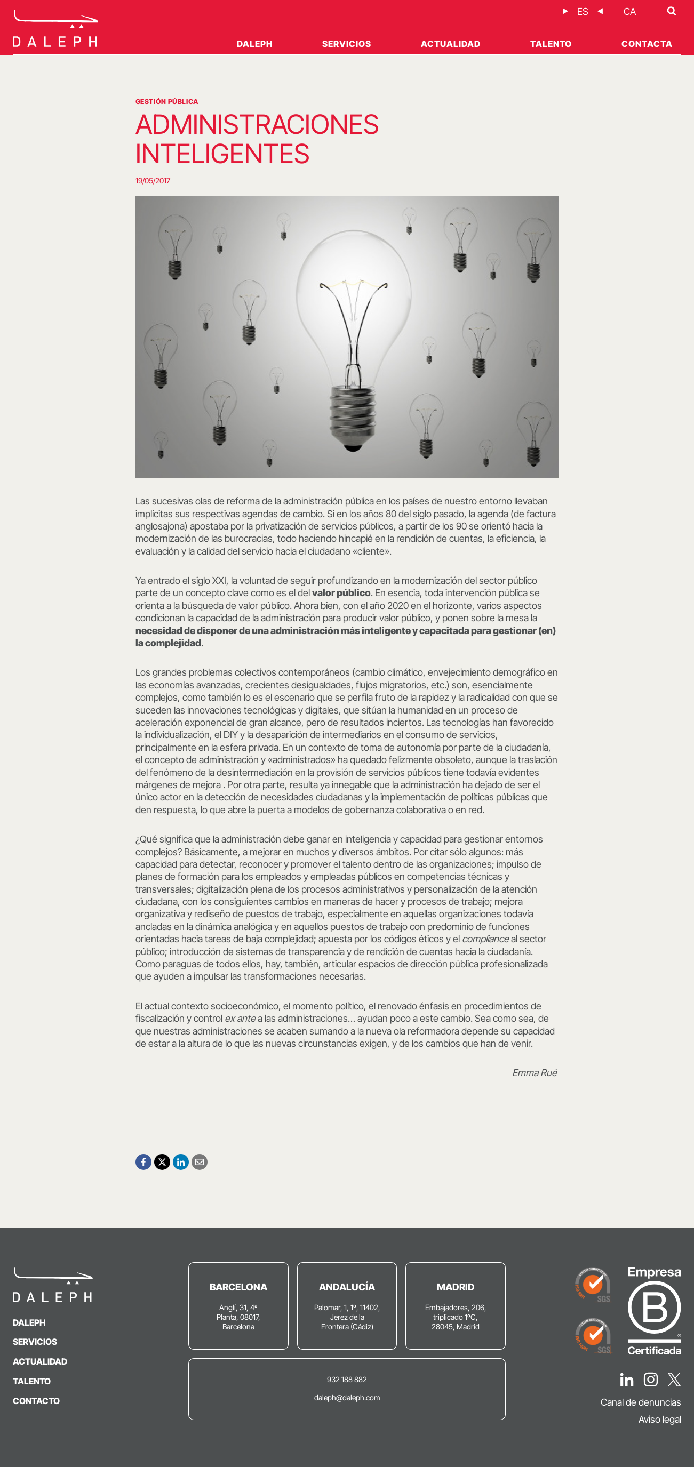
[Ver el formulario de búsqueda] (671, 11)
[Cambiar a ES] (583, 11)
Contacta (647, 43)
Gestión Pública (166, 102)
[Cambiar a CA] (629, 11)
